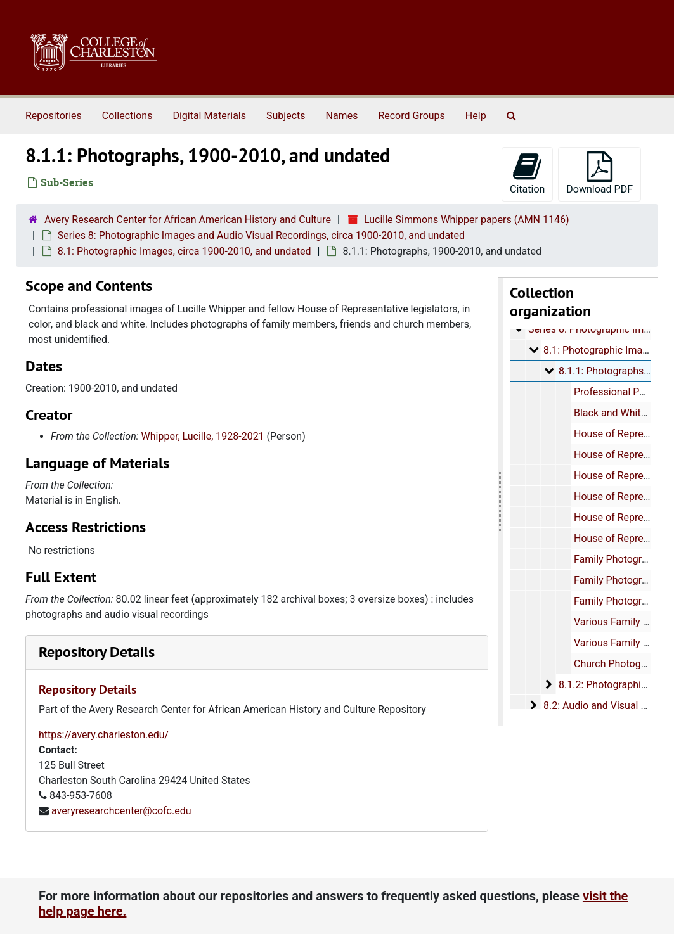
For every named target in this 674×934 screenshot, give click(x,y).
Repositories (53, 116)
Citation (527, 173)
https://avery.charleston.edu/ (104, 735)
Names (342, 116)
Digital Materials (209, 116)
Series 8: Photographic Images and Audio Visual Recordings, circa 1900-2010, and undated (261, 235)
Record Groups (411, 116)
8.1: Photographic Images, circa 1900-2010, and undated (184, 251)
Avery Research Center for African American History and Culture (187, 220)
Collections (127, 116)
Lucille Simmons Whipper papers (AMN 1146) (466, 220)
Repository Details (97, 652)
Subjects (285, 116)
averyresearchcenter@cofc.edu (121, 811)
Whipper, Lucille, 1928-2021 (202, 436)
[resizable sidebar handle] (500, 502)
